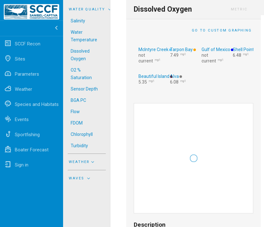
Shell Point (243, 49)
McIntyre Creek (153, 49)
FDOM (77, 122)
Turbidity (79, 145)
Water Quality (91, 9)
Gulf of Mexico (216, 49)
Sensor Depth (84, 88)
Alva (174, 76)
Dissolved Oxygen (80, 55)
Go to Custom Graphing (222, 30)
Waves (80, 178)
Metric (239, 9)
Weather (82, 162)
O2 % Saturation (81, 73)
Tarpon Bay (181, 49)
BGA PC (78, 100)
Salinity (78, 20)
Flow (75, 111)
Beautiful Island (153, 76)
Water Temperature (84, 36)
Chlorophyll (82, 134)
